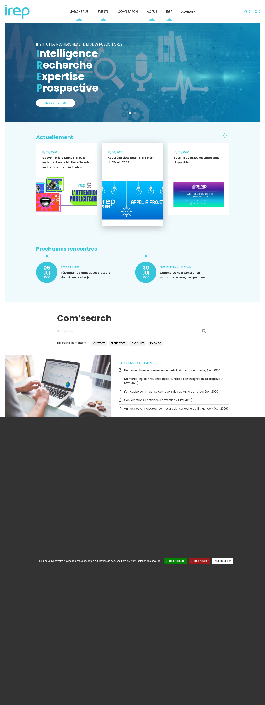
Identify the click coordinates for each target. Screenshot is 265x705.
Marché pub (79, 11)
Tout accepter (175, 560)
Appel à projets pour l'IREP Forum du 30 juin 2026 (131, 160)
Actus (152, 11)
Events (103, 11)
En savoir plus (56, 103)
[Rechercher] (132, 331)
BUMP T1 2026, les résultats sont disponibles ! (196, 160)
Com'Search (128, 11)
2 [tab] (135, 114)
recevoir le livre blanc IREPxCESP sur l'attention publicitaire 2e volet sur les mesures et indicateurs (66, 162)
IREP (169, 11)
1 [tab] (131, 114)
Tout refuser (200, 560)
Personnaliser (222, 560)
